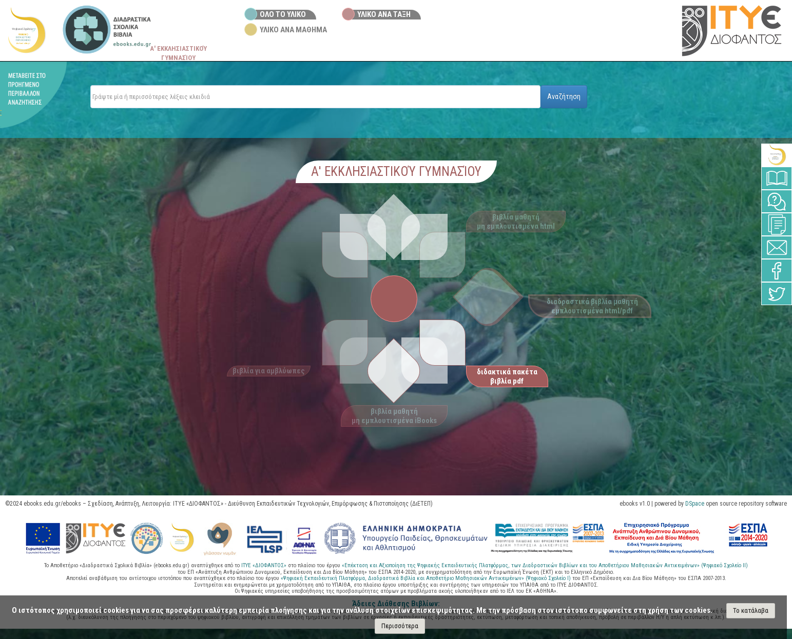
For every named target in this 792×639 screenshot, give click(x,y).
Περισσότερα (399, 626)
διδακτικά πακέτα (507, 376)
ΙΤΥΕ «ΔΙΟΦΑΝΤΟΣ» (263, 565)
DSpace (694, 503)
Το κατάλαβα (750, 610)
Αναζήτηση (564, 96)
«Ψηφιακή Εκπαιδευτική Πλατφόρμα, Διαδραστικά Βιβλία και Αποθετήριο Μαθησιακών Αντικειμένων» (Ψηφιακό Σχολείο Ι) (426, 578)
